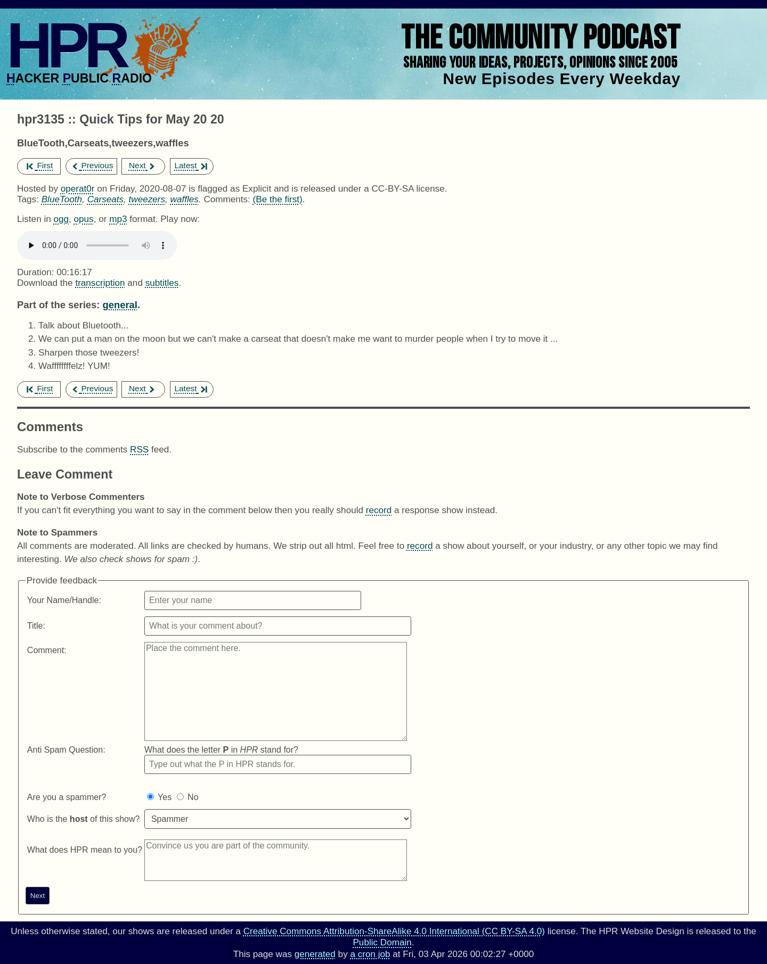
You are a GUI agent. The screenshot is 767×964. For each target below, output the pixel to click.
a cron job (370, 954)
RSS (139, 449)
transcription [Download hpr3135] (100, 283)
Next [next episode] (142, 165)
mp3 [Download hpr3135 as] (118, 219)
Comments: (227, 199)
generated (315, 954)
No (192, 797)
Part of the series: (58, 304)
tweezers (147, 199)
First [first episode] (40, 165)
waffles (184, 199)
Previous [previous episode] (92, 165)
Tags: (28, 199)
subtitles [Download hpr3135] (162, 283)
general (119, 304)
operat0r (78, 189)
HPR (65, 45)
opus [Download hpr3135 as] (84, 219)
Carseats (105, 199)
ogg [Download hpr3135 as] (61, 219)
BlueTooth (62, 199)
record (379, 510)
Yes (165, 797)
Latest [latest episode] (190, 165)
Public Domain (382, 942)
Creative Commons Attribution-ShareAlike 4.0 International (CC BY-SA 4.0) (394, 931)
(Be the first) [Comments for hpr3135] (278, 199)
